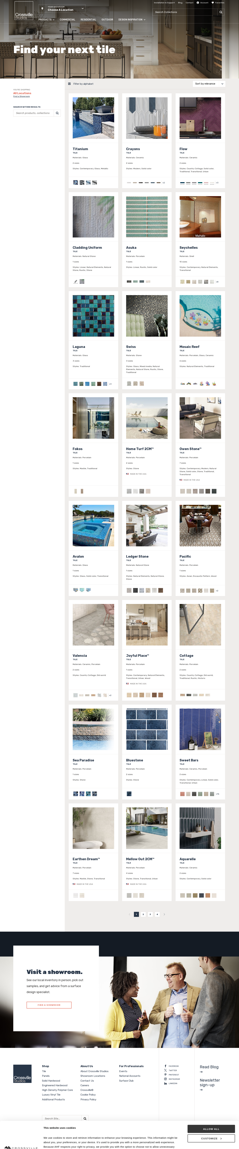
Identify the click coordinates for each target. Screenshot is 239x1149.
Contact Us (87, 1080)
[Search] (220, 12)
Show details (51, 1142)
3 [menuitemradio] (150, 914)
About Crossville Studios (94, 1071)
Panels (46, 1075)
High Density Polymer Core (57, 1090)
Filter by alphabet (83, 83)
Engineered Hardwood (54, 1085)
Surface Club (126, 1080)
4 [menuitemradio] (157, 914)
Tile (44, 1071)
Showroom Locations (92, 1075)
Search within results (26, 107)
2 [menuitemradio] (143, 914)
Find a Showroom (21, 96)
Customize (211, 1111)
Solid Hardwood (51, 1080)
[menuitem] (129, 914)
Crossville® (86, 1090)
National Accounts (129, 1075)
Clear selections (21, 137)
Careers (84, 1085)
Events (123, 1071)
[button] (62, 8)
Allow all (211, 1101)
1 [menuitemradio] (136, 914)
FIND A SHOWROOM (49, 1005)
